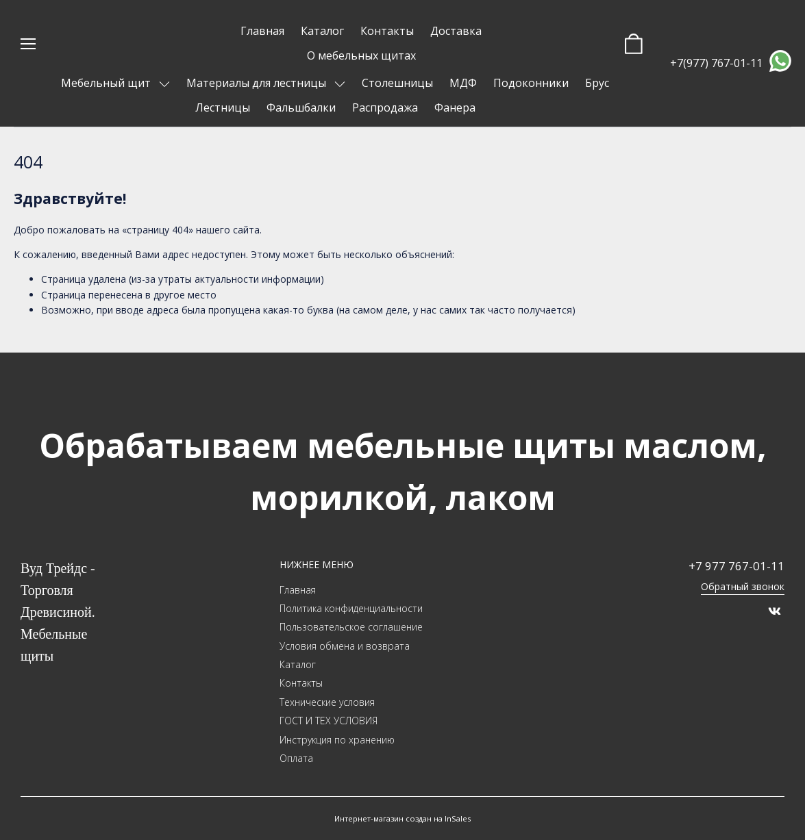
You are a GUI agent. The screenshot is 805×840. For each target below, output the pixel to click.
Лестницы (222, 107)
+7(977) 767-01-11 (716, 63)
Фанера (454, 107)
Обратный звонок (742, 586)
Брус (597, 82)
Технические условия (327, 702)
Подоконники (531, 82)
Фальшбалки (301, 107)
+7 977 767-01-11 (736, 566)
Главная (262, 30)
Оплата (296, 758)
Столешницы (397, 82)
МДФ (463, 82)
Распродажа (385, 107)
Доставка (456, 30)
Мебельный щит (107, 82)
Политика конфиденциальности (351, 608)
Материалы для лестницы (257, 82)
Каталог (322, 30)
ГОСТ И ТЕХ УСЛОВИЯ (328, 720)
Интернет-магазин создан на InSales (402, 818)
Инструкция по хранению (337, 739)
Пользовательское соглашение (351, 626)
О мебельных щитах (361, 55)
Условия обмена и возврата (345, 645)
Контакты (387, 30)
